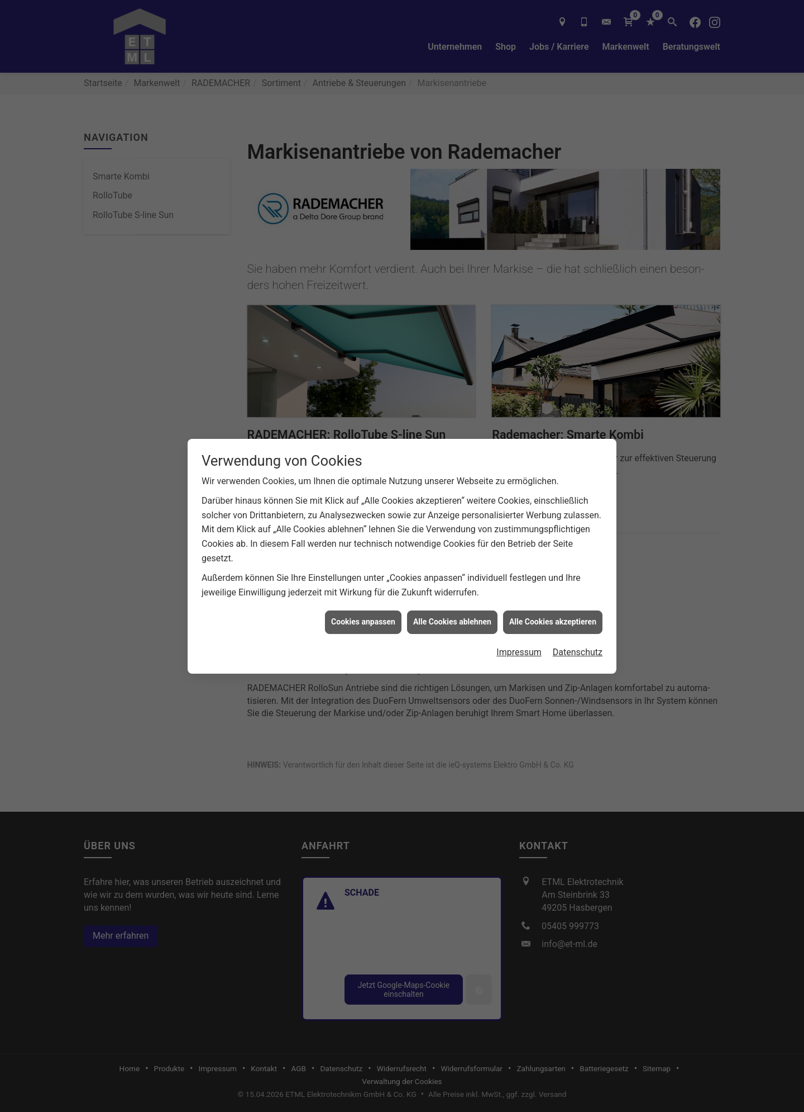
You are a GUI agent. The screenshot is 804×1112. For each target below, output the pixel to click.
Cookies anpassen (363, 602)
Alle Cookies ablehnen (452, 602)
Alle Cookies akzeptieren (552, 602)
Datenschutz (577, 632)
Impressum (519, 632)
